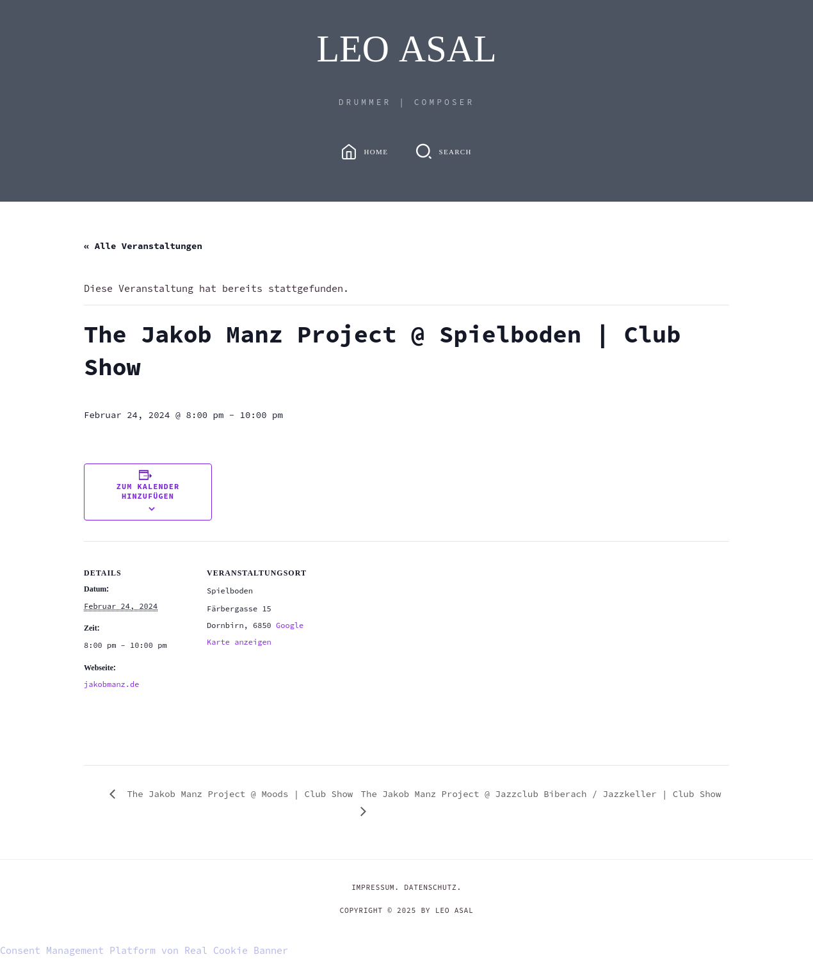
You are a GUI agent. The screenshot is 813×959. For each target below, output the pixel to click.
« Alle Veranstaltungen (143, 246)
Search (455, 151)
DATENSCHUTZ (430, 887)
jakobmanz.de (111, 684)
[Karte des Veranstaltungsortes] (397, 629)
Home (376, 151)
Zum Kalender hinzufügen (148, 491)
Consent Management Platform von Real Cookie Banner (144, 950)
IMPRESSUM (372, 887)
